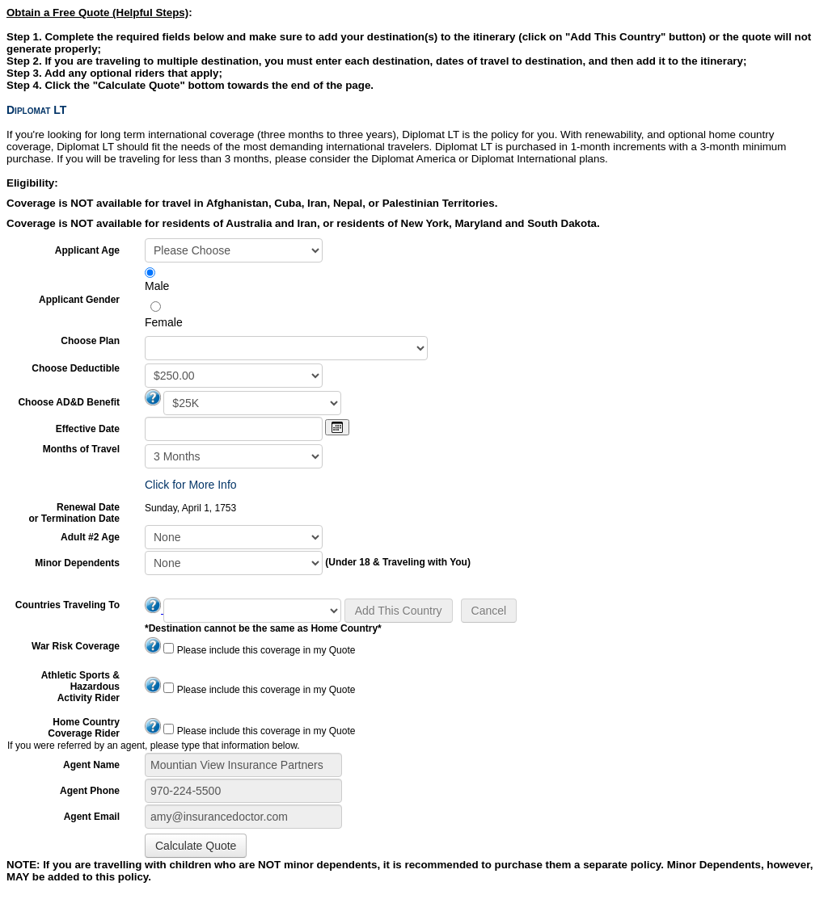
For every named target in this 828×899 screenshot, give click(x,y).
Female (164, 322)
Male (157, 285)
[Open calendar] (337, 427)
